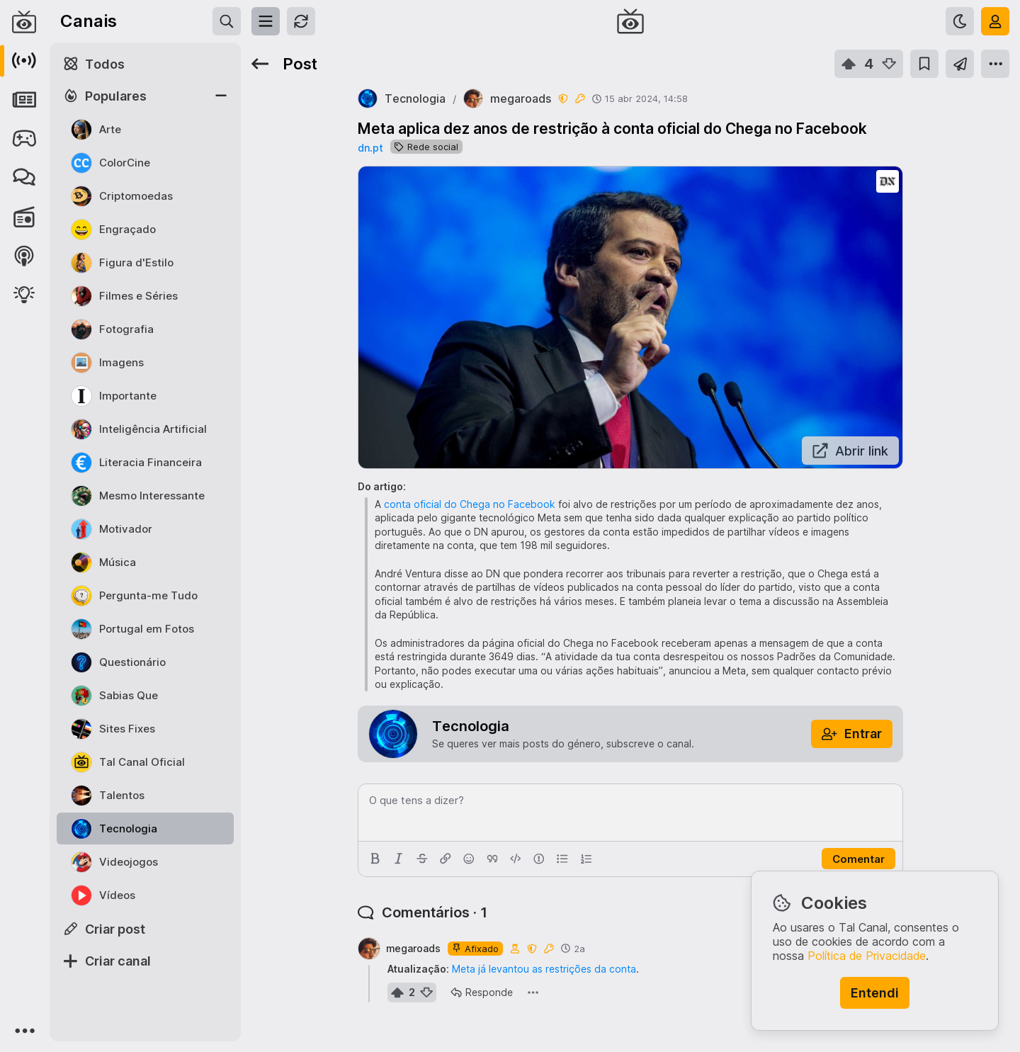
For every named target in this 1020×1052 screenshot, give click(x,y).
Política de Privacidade (867, 956)
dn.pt (370, 148)
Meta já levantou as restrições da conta (544, 969)
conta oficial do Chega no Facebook (469, 504)
